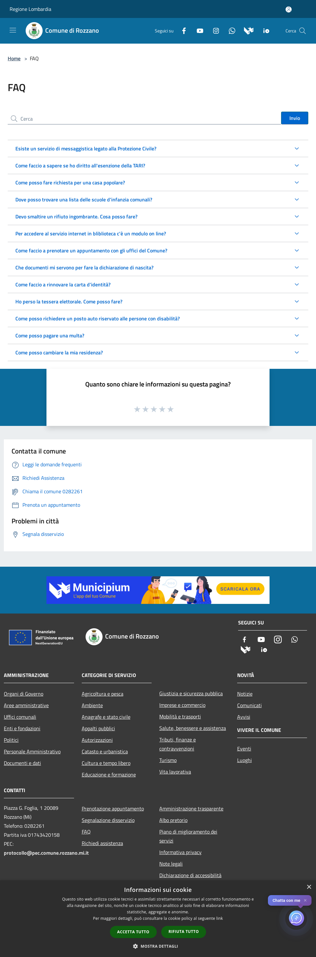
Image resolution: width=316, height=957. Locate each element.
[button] (158, 946)
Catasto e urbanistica (105, 751)
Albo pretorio (173, 820)
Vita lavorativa (175, 771)
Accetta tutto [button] (133, 932)
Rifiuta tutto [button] (184, 931)
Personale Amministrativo (32, 751)
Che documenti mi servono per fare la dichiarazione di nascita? (84, 267)
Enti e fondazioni (22, 728)
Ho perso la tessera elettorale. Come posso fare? (68, 301)
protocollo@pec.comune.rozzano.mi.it (46, 853)
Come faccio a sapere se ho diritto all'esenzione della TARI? (80, 165)
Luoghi (244, 760)
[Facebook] (181, 30)
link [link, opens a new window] (219, 918)
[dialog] (158, 918)
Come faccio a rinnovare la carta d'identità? (63, 284)
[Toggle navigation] (13, 30)
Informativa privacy (180, 852)
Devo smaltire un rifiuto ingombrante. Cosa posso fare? (76, 216)
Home (14, 58)
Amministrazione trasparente (191, 808)
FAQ (86, 831)
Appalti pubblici (98, 728)
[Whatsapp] (229, 30)
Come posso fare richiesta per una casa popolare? (70, 182)
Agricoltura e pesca (102, 694)
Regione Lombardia (30, 9)
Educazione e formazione (109, 774)
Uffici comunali (20, 717)
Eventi (244, 748)
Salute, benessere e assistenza (192, 728)
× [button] (308, 887)
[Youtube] (197, 30)
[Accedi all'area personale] (288, 9)
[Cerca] (302, 31)
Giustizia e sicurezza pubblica (191, 693)
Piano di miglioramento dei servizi (188, 836)
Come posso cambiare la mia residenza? (59, 352)
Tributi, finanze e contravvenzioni (177, 744)
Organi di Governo (23, 694)
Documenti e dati (22, 763)
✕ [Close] (305, 900)
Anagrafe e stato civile (106, 717)
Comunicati (249, 705)
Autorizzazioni (97, 740)
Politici (11, 740)
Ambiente (92, 705)
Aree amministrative (26, 705)
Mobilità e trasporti (180, 716)
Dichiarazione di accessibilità (190, 875)
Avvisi (243, 717)
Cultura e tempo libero (106, 763)
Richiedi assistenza (102, 843)
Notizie (245, 694)
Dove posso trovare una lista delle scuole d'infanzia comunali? (83, 199)
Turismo (168, 760)
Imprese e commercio (182, 705)
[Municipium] (246, 30)
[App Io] (264, 30)
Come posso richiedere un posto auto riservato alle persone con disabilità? (97, 318)
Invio (294, 118)
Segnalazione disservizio (108, 820)
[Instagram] (213, 30)
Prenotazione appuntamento (113, 808)
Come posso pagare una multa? (49, 335)
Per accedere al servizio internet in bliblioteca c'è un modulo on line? (90, 233)
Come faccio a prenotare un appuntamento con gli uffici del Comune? (91, 250)
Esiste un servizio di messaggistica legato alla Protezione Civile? (85, 148)
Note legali (171, 864)
